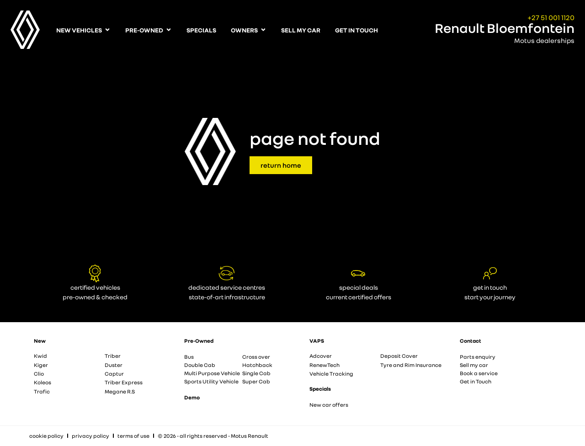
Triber (113, 355)
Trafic (42, 391)
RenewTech (324, 364)
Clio (39, 373)
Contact (470, 340)
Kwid (40, 355)
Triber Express (124, 382)
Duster (113, 364)
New (40, 340)
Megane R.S (120, 391)
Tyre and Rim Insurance (410, 364)
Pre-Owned (198, 340)
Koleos (42, 382)
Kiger (41, 364)
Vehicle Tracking (331, 373)
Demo (192, 397)
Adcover (320, 355)
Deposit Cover (399, 355)
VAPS (316, 340)
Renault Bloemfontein (504, 28)
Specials (320, 388)
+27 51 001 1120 (550, 17)
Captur (114, 373)
